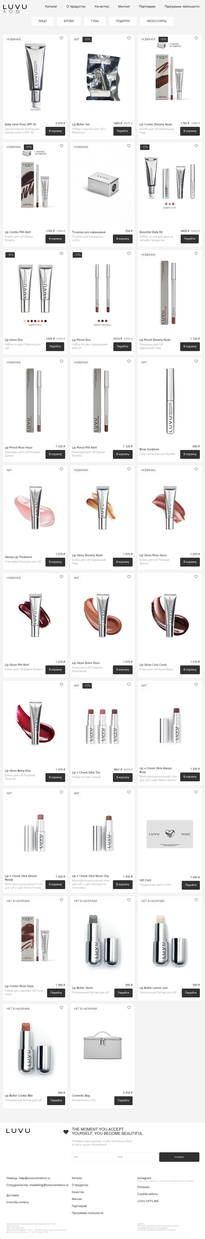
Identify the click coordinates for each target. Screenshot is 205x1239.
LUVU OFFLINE (148, 1201)
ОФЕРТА (140, 1224)
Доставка (12, 1195)
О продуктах (76, 6)
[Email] (135, 1157)
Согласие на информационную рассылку (156, 1230)
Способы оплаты (17, 1202)
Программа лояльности (182, 6)
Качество (102, 6)
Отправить (179, 1157)
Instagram (144, 1178)
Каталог (51, 6)
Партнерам (147, 6)
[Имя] (92, 1157)
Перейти (122, 131)
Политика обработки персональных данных (158, 1226)
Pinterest (143, 1187)
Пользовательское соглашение (152, 1228)
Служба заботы (147, 1194)
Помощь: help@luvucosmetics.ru (28, 1178)
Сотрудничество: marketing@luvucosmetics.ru (37, 1185)
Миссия (124, 6)
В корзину (55, 131)
